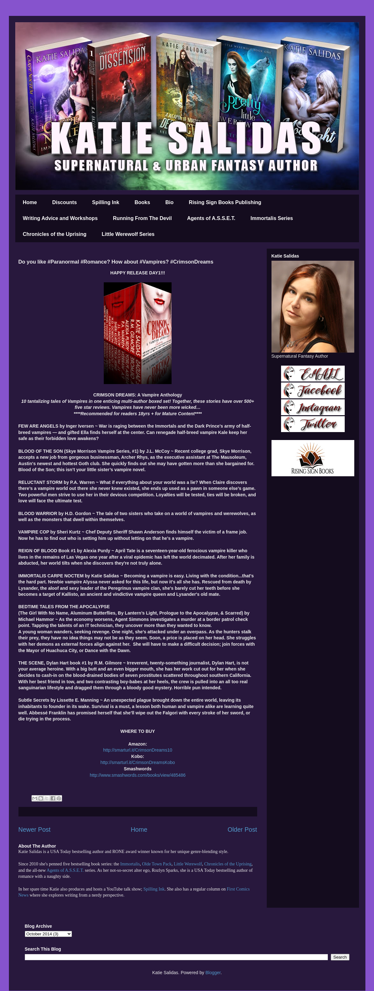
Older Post (242, 829)
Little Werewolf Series (128, 234)
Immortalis (130, 864)
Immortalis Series (272, 218)
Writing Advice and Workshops (60, 218)
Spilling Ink (105, 202)
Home (30, 202)
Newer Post (34, 829)
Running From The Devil (142, 218)
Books (142, 202)
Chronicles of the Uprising (55, 234)
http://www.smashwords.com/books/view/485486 (138, 775)
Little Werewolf (188, 864)
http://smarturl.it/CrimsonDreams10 (137, 750)
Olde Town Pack (157, 864)
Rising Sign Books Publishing (225, 202)
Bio (170, 202)
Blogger (212, 972)
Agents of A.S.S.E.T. (211, 218)
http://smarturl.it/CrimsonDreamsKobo (137, 762)
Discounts (64, 202)
